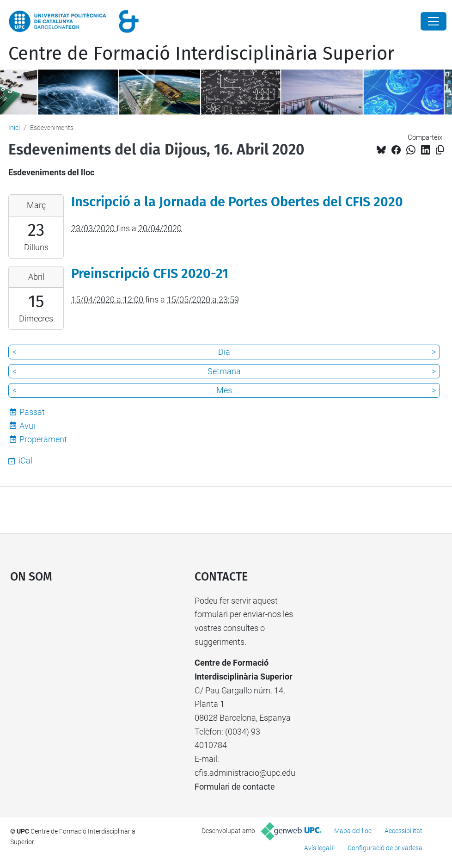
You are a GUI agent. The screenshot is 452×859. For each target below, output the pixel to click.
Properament (43, 439)
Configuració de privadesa (385, 848)
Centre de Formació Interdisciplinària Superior (201, 54)
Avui (27, 426)
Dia (224, 352)
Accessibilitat (403, 830)
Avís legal (317, 848)
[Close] (433, 21)
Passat (32, 412)
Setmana (224, 371)
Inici (14, 127)
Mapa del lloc (353, 830)
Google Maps (78, 663)
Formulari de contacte (235, 786)
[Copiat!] (440, 150)
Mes (224, 390)
